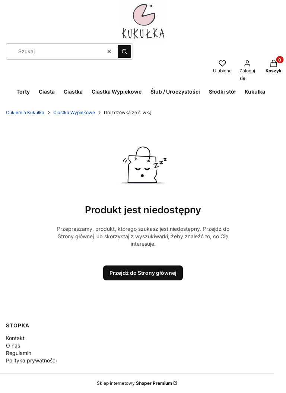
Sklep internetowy (134, 383)
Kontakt (15, 338)
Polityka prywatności (31, 360)
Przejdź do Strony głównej (143, 273)
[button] (124, 51)
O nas (13, 345)
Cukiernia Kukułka (25, 112)
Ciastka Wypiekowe (74, 112)
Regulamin (18, 353)
